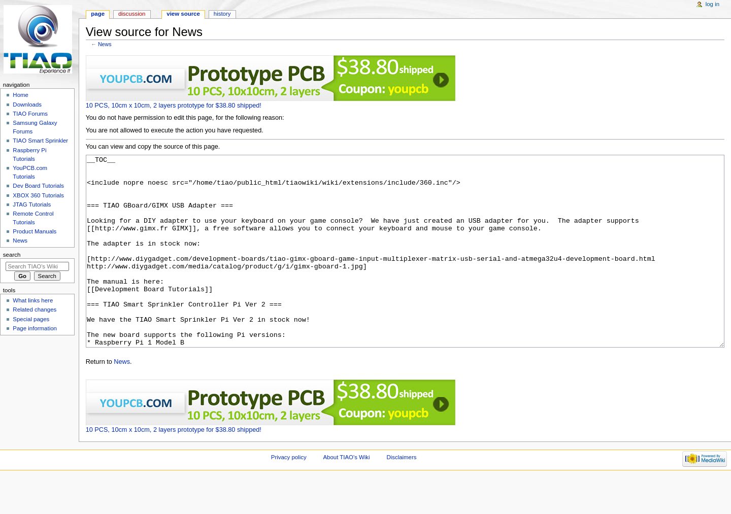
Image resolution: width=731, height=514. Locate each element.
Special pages (31, 319)
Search (12, 255)
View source (183, 14)
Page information (35, 328)
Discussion (131, 14)
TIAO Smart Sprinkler (40, 141)
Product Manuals (34, 231)
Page (98, 14)
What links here (33, 300)
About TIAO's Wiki (346, 495)
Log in (712, 4)
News (105, 44)
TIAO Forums (30, 114)
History (222, 14)
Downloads (27, 104)
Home (20, 95)
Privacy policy (289, 495)
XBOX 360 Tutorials (38, 195)
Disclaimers (401, 495)
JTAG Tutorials (32, 204)
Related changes (34, 309)
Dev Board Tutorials (38, 186)
